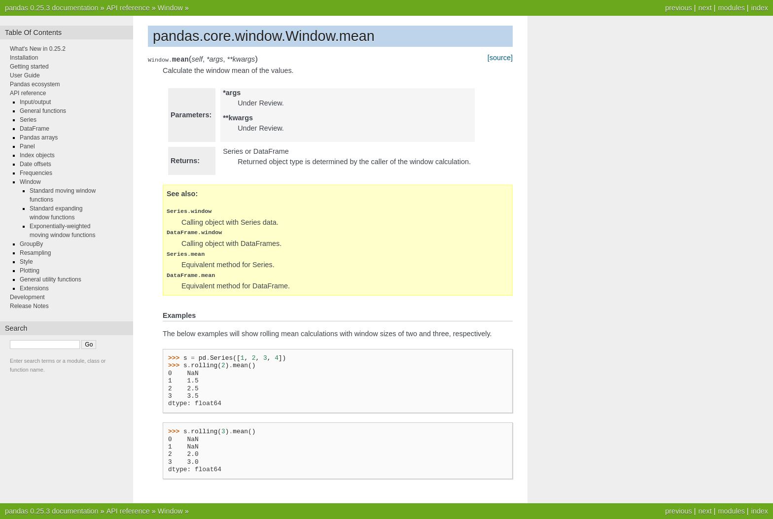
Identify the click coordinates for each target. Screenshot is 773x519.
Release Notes (29, 306)
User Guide (25, 75)
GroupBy (31, 244)
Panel (27, 146)
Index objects (37, 155)
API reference (128, 8)
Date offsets (35, 164)
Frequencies (36, 173)
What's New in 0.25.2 (38, 48)
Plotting (29, 270)
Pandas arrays (39, 137)
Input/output (35, 102)
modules (731, 8)
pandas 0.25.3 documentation (52, 8)
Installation (24, 57)
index (759, 8)
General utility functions (50, 279)
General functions (43, 110)
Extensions (34, 288)
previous (678, 8)
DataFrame (34, 128)
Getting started (29, 66)
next (704, 8)
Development (27, 297)
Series (28, 119)
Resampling (35, 252)
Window (170, 8)
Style (26, 261)
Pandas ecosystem (35, 84)
